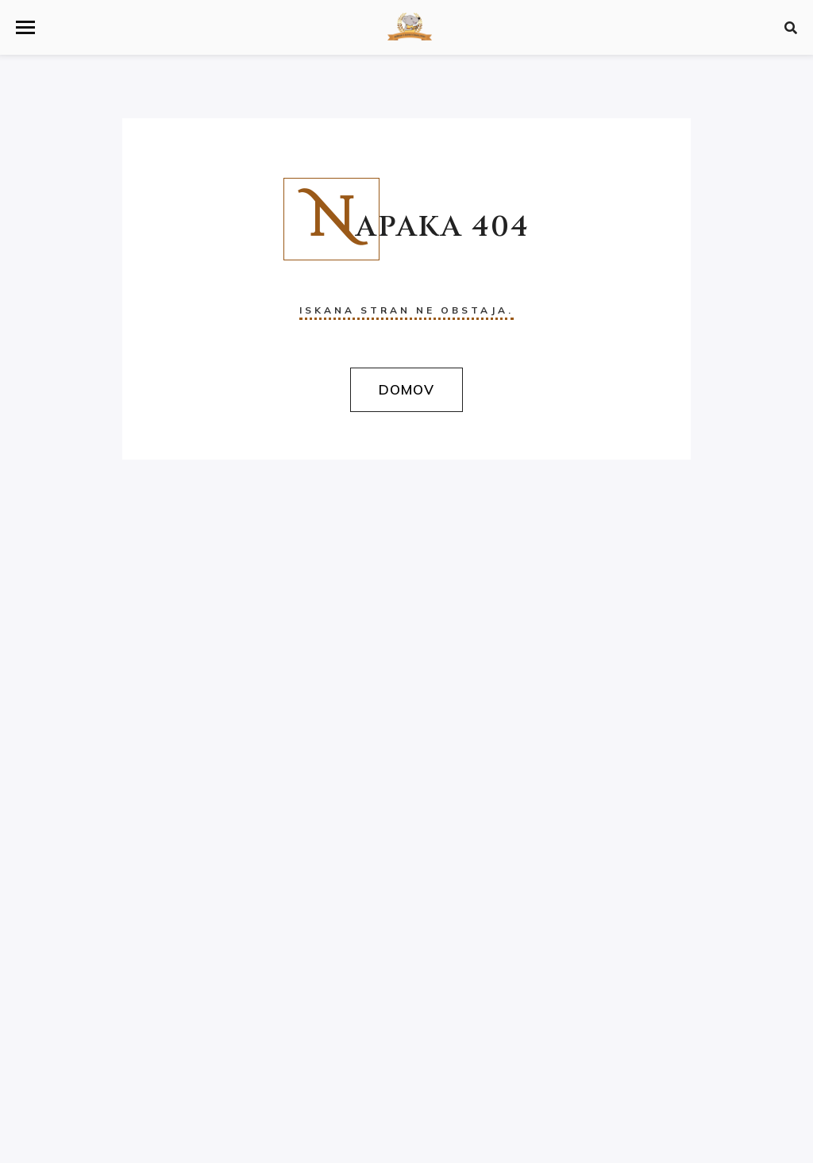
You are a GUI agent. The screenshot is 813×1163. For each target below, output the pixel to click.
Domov (406, 389)
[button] (25, 27)
